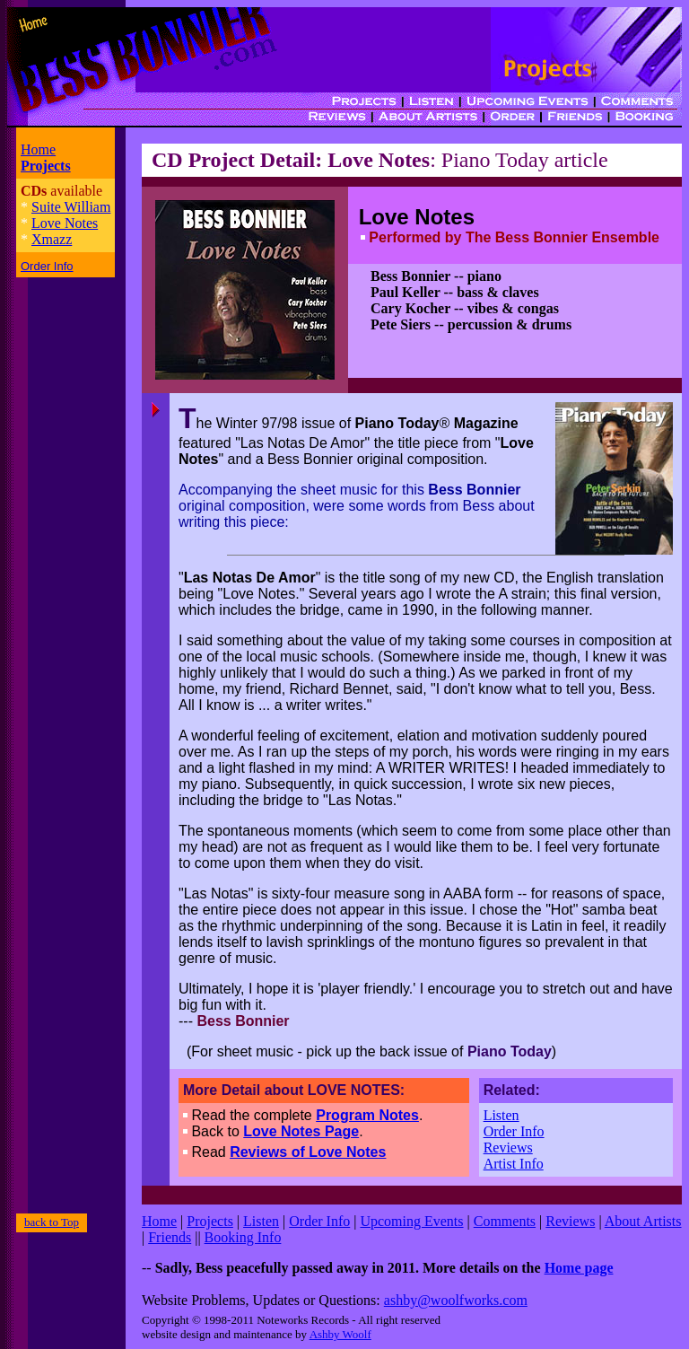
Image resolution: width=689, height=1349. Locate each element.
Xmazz (51, 239)
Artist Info (514, 1163)
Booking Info (243, 1237)
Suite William (70, 207)
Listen (501, 1115)
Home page (579, 1267)
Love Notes (64, 223)
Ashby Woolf (340, 1334)
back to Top (51, 1222)
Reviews (508, 1147)
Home (38, 149)
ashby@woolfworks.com (456, 1300)
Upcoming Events (411, 1221)
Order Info (514, 1131)
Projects (210, 1221)
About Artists (643, 1221)
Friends (169, 1237)
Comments (505, 1221)
